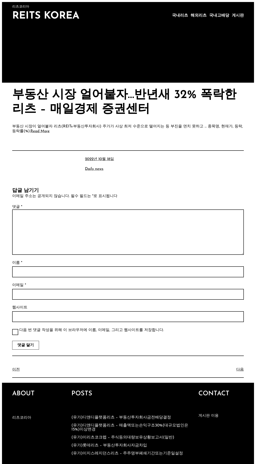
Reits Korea (45, 16)
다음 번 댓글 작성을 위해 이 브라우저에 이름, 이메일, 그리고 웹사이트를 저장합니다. (91, 330)
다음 (240, 370)
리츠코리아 (21, 418)
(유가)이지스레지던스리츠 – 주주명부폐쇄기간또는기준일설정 (127, 453)
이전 (16, 370)
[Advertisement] (128, 53)
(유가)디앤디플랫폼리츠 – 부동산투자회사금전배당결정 (121, 417)
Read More (40, 131)
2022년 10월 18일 (99, 159)
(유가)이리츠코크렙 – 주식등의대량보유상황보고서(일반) (122, 437)
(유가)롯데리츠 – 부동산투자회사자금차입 (109, 445)
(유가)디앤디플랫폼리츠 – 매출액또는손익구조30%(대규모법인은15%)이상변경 (129, 427)
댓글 (17, 207)
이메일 (19, 285)
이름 (17, 263)
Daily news (94, 169)
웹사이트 (19, 307)
